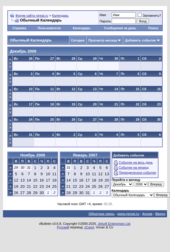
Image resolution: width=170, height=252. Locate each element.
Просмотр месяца (102, 40)
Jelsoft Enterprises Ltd (114, 223)
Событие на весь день (136, 162)
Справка (19, 28)
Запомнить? (149, 15)
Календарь (60, 15)
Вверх (160, 214)
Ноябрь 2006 (32, 155)
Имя (102, 15)
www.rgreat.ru (128, 214)
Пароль (105, 21)
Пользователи (49, 28)
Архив (147, 214)
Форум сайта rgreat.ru (31, 15)
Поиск (153, 28)
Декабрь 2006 (23, 51)
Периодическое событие (137, 172)
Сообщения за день (120, 28)
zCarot (89, 227)
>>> (10, 63)
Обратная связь (101, 214)
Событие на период (134, 167)
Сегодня (78, 40)
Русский (63, 227)
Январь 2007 (85, 155)
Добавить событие (140, 40)
